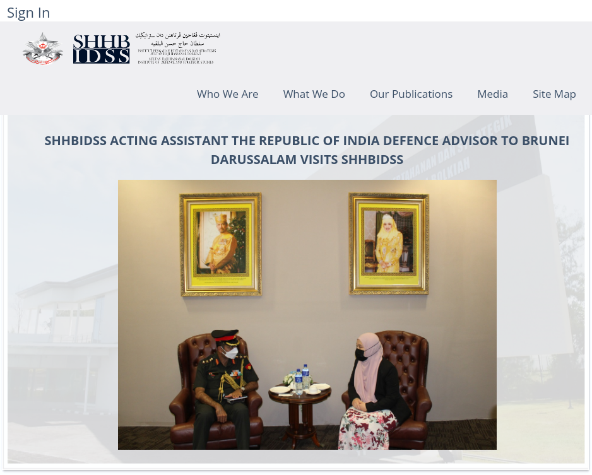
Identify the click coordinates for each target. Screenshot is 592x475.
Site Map (554, 93)
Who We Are (228, 93)
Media (492, 93)
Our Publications (411, 93)
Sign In (28, 12)
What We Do (314, 93)
